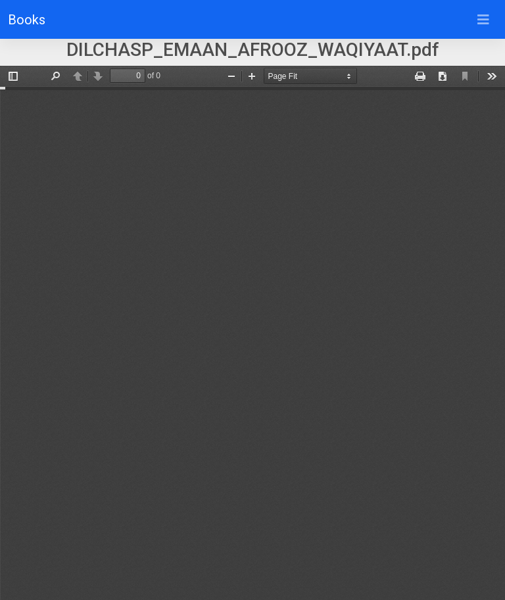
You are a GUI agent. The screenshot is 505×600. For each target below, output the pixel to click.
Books (26, 20)
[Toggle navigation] (483, 20)
